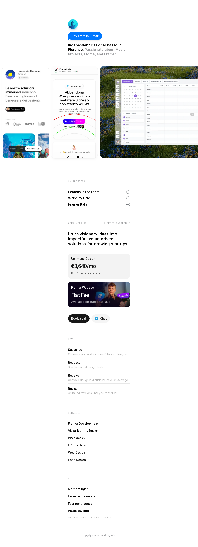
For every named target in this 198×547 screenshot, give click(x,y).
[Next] (192, 114)
